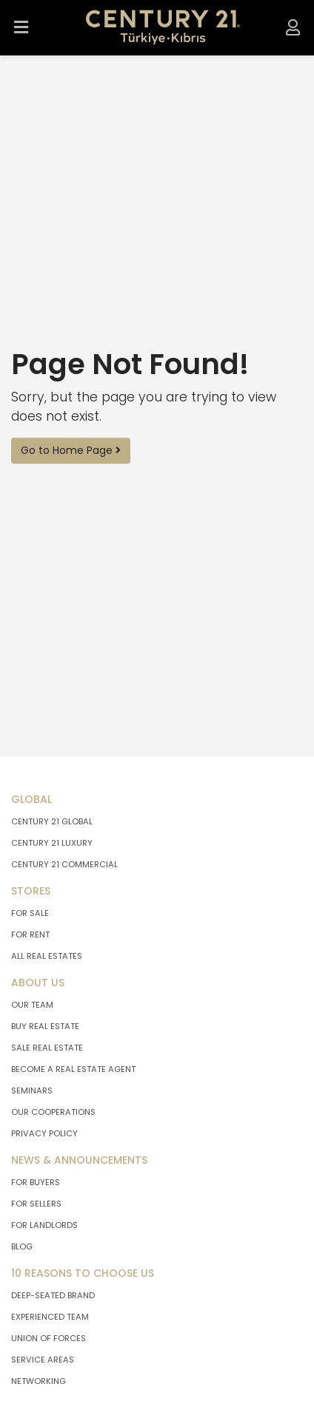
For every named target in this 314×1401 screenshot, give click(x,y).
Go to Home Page (71, 450)
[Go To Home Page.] (163, 28)
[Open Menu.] (21, 28)
